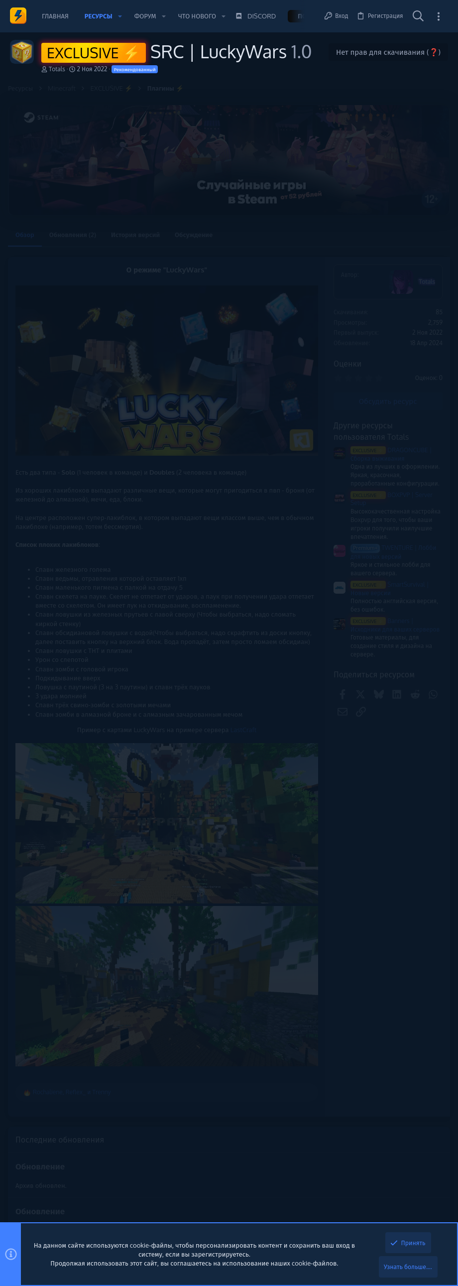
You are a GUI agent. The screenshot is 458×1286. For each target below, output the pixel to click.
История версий (137, 234)
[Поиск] (418, 16)
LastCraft (100, 768)
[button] (119, 16)
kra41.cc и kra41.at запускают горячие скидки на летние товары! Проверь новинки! (387, 467)
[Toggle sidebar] (438, 16)
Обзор (26, 234)
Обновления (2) (74, 234)
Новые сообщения (368, 371)
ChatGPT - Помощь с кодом (382, 440)
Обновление (42, 1058)
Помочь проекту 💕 (369, 276)
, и (74, 984)
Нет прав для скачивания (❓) (388, 52)
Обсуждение (196, 234)
